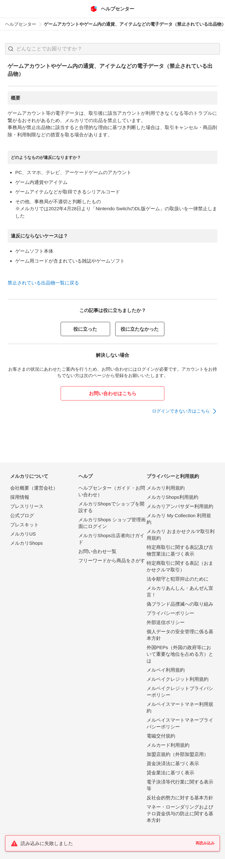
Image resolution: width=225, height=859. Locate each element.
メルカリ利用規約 (166, 488)
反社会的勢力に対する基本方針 (180, 797)
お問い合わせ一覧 (97, 551)
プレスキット (24, 524)
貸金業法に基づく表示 (170, 772)
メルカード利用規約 (168, 745)
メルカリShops (26, 543)
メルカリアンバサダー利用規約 (180, 506)
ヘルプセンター (20, 24)
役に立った (85, 329)
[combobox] (112, 49)
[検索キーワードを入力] (118, 48)
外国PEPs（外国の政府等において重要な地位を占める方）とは (180, 654)
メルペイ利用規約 (166, 670)
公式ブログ (22, 515)
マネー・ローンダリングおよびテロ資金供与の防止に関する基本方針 (180, 813)
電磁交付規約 (161, 736)
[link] (184, 411)
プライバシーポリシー (170, 613)
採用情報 (19, 497)
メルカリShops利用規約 (172, 497)
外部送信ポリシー (166, 622)
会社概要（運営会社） (34, 488)
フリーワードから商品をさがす (111, 560)
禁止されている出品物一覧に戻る (43, 282)
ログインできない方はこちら (181, 410)
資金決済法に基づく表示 (173, 763)
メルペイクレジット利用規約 (177, 679)
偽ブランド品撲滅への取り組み (180, 604)
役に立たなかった (140, 329)
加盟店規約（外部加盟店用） (177, 754)
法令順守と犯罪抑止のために (177, 579)
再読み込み (205, 843)
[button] (10, 48)
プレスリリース (26, 506)
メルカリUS (23, 534)
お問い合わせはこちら (112, 393)
